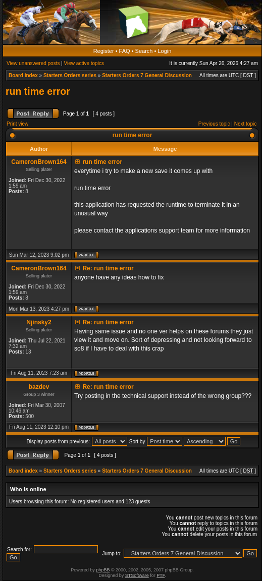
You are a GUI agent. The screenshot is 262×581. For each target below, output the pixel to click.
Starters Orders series (69, 75)
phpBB (103, 569)
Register (103, 51)
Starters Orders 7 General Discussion (147, 75)
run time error (38, 91)
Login (164, 51)
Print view (17, 124)
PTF (160, 575)
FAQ (124, 51)
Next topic (245, 124)
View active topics (84, 63)
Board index (23, 75)
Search (144, 51)
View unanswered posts (33, 63)
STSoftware (137, 575)
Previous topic (214, 124)
